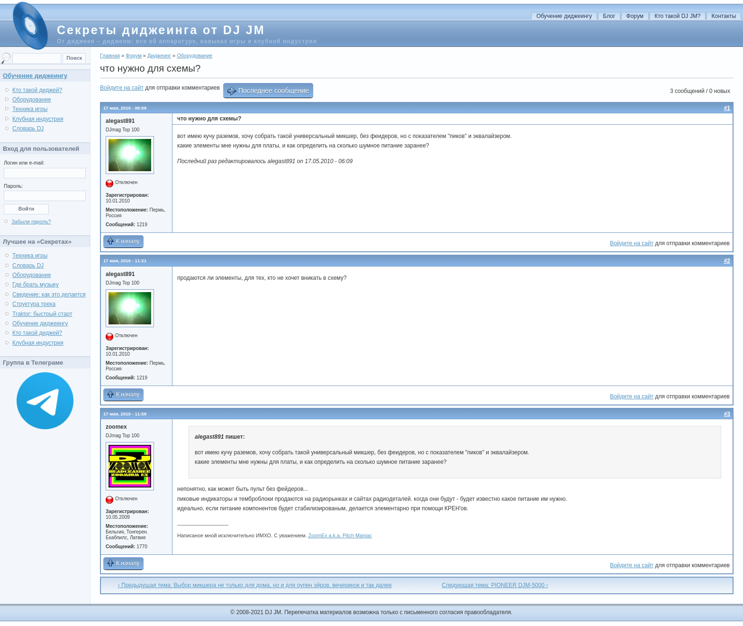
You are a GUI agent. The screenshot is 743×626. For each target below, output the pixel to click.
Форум (634, 16)
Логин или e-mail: (24, 163)
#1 (727, 108)
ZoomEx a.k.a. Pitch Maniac (340, 535)
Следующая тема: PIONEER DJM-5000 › (495, 585)
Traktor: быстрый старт (42, 314)
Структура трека (33, 304)
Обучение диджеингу (564, 16)
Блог (609, 16)
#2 (727, 261)
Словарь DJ (28, 128)
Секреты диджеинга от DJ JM (161, 30)
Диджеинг (159, 55)
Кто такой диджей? (37, 90)
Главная (110, 55)
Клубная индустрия (37, 119)
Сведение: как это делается (49, 294)
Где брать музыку (35, 284)
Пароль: (13, 186)
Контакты (724, 16)
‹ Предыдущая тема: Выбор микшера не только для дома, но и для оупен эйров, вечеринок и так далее (255, 585)
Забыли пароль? (31, 221)
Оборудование (194, 55)
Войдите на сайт (122, 87)
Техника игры (29, 109)
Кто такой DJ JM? (677, 16)
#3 (727, 414)
